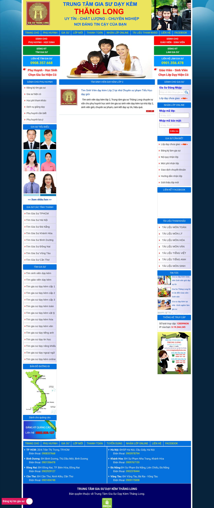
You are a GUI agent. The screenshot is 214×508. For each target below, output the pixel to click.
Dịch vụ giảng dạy (36, 106)
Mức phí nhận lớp (170, 163)
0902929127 (48, 471)
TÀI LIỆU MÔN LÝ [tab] (171, 233)
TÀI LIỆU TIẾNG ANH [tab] (173, 259)
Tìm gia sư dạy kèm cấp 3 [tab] (39, 299)
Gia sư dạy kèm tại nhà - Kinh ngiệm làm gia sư (181, 307)
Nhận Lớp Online (118, 32)
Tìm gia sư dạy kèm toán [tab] (38, 306)
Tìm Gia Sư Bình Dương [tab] (38, 239)
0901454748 (48, 480)
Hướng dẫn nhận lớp (171, 176)
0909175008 (132, 480)
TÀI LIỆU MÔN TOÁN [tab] (173, 227)
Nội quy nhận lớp (169, 157)
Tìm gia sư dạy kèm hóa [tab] (38, 319)
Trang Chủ (32, 32)
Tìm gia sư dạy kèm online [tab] (39, 359)
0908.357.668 (41, 63)
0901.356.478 (172, 63)
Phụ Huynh (50, 32)
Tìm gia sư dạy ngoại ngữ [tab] (39, 352)
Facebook (181, 32)
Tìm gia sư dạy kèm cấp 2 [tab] (39, 292)
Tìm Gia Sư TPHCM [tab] (36, 213)
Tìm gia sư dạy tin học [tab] (37, 339)
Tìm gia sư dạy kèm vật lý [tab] (39, 312)
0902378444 (132, 471)
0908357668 (48, 453)
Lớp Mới (78, 32)
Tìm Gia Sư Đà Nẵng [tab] (36, 226)
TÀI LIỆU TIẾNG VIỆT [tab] (173, 253)
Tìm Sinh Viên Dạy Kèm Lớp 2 (107, 82)
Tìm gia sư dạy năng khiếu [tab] (39, 345)
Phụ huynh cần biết (37, 113)
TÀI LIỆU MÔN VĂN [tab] (172, 246)
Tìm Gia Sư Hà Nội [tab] (35, 220)
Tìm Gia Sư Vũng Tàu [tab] (37, 253)
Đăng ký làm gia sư (171, 150)
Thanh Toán (95, 32)
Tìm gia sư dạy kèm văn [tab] (38, 326)
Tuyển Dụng (114, 443)
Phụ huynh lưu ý (35, 119)
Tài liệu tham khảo (145, 32)
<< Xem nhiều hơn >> (40, 199)
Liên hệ (166, 32)
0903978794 (132, 453)
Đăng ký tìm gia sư (36, 87)
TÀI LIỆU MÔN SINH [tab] (172, 265)
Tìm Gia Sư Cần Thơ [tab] (36, 259)
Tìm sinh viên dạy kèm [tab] (37, 273)
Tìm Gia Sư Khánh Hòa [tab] (37, 233)
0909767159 (132, 462)
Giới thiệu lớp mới (170, 182)
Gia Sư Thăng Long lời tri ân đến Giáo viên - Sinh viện (181, 294)
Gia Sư (65, 32)
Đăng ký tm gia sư (18, 501)
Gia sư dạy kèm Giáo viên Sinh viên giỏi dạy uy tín (181, 282)
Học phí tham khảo (36, 100)
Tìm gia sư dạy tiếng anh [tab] (38, 332)
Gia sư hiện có (34, 94)
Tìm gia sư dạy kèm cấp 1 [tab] (39, 286)
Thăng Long (136, 493)
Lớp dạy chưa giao (173, 98)
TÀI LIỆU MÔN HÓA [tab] (172, 240)
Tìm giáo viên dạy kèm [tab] (37, 279)
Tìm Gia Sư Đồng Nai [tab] (36, 246)
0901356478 (48, 462)
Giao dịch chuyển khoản (173, 169)
